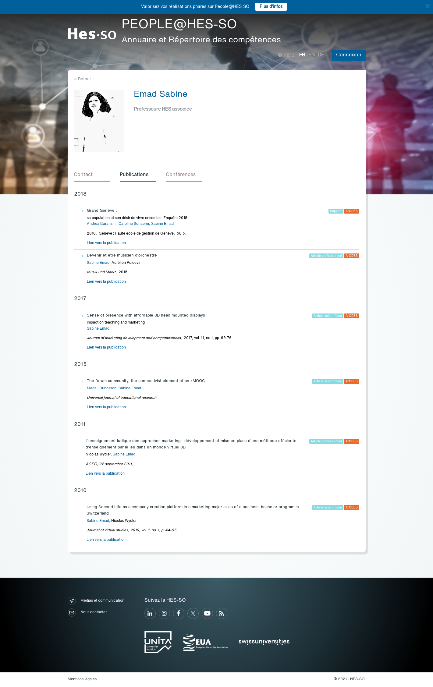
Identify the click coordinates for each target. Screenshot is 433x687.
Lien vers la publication (106, 243)
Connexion (348, 55)
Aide (286, 55)
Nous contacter (87, 613)
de (321, 55)
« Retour (82, 79)
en (311, 55)
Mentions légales (82, 680)
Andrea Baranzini (101, 224)
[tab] (92, 175)
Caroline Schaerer (134, 224)
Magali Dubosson (101, 389)
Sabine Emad (162, 224)
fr (302, 55)
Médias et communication (96, 601)
